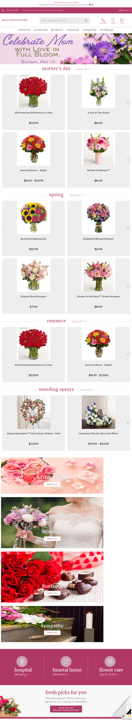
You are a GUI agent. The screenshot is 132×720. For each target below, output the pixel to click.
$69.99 (98, 248)
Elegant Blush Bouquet (34, 296)
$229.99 (33, 443)
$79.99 (34, 306)
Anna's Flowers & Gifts (15, 20)
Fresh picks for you (66, 602)
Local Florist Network (108, 718)
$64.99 (98, 122)
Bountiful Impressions (33, 238)
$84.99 (98, 180)
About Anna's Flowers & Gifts (15, 628)
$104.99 (33, 248)
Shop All (82, 68)
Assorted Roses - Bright (33, 169)
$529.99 (33, 122)
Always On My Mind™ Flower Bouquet (98, 296)
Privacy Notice (91, 718)
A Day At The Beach (98, 112)
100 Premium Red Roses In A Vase (34, 112)
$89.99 (98, 306)
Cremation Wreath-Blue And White (98, 433)
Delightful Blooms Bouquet (98, 238)
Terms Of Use (78, 718)
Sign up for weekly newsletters (66, 614)
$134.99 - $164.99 (98, 443)
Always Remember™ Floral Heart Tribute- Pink (33, 433)
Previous (3, 101)
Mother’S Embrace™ (98, 169)
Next (128, 101)
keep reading (78, 633)
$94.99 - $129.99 (33, 180)
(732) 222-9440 (12, 10)
